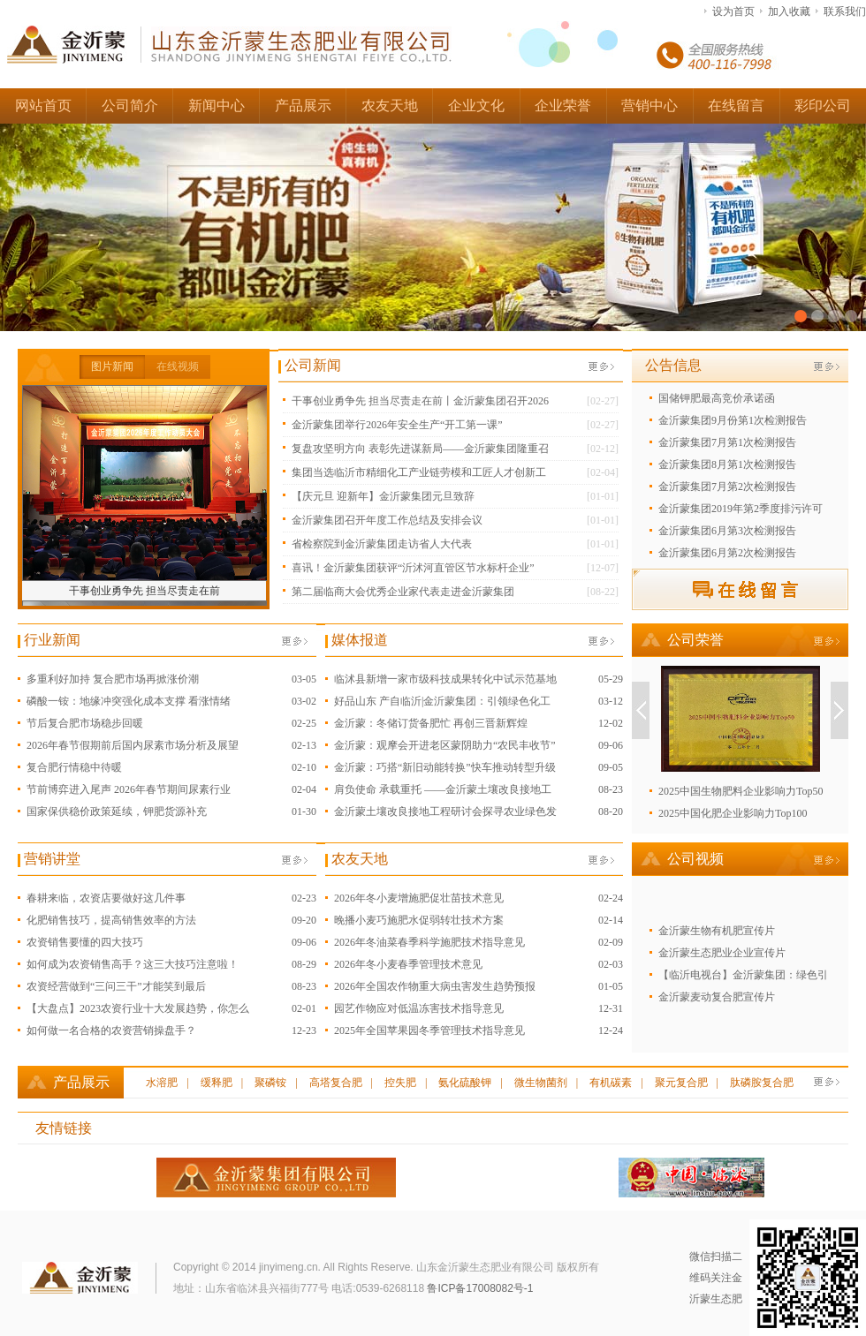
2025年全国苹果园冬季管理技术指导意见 (429, 1030)
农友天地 (389, 105)
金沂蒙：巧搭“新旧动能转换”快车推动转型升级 (445, 767)
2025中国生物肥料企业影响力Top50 (741, 791)
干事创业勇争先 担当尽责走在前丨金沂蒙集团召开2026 (420, 401)
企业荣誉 (563, 105)
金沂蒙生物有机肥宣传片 (716, 931)
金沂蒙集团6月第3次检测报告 (727, 531)
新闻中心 (216, 105)
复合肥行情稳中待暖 (74, 767)
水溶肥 (162, 1082)
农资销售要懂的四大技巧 (85, 942)
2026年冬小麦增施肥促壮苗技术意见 (419, 898)
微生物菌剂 (540, 1082)
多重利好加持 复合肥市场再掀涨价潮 (113, 679)
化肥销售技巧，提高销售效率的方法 (111, 920)
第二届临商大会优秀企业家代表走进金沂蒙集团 (403, 591)
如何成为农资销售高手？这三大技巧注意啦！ (133, 964)
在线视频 (177, 366)
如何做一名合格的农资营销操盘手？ (111, 1030)
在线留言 (736, 105)
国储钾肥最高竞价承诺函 (716, 398)
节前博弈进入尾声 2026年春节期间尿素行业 (129, 789)
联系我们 (845, 11)
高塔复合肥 (335, 1082)
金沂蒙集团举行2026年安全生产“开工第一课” (397, 425)
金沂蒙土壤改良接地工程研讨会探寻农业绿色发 (445, 811)
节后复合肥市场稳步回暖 (85, 723)
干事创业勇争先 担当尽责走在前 (144, 591)
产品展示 (303, 105)
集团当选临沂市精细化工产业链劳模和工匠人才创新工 (419, 472)
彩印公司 (822, 105)
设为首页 (733, 11)
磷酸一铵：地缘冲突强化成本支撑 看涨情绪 (129, 701)
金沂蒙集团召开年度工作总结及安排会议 (387, 520)
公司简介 (130, 105)
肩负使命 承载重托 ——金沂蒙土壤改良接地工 (442, 789)
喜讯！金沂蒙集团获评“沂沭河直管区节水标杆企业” (413, 568)
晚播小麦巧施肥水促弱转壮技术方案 (419, 920)
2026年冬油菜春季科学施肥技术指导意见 (429, 942)
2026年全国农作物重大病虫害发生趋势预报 (435, 986)
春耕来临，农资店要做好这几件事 (106, 898)
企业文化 (476, 105)
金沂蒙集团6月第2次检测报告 (727, 553)
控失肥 (400, 1082)
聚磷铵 (270, 1082)
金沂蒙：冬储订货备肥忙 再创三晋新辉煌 (431, 723)
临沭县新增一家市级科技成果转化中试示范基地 (445, 679)
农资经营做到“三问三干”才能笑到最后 (116, 986)
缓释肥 (216, 1082)
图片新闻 (112, 366)
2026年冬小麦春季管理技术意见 (408, 964)
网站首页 (43, 105)
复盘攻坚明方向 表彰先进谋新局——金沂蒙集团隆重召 (420, 448)
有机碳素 (610, 1082)
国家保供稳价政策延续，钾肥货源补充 (117, 811)
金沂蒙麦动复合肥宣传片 (716, 997)
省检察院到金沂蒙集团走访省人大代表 (382, 544)
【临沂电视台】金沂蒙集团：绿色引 (743, 975)
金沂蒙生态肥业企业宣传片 (722, 953)
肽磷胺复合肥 (762, 1082)
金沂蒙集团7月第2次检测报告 (727, 486)
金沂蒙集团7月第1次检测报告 (727, 442)
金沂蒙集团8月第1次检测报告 (727, 464)
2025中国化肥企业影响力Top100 (733, 813)
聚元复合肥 (681, 1082)
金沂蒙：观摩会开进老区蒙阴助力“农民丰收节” (445, 745)
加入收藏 (789, 11)
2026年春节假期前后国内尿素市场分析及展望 (133, 745)
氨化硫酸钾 (464, 1082)
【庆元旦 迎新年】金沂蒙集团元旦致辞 (383, 496)
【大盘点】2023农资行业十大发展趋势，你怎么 (138, 1008)
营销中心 (649, 105)
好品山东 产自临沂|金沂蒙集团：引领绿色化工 (442, 701)
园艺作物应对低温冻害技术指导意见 (419, 1008)
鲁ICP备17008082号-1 (480, 1288)
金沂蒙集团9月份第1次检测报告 (732, 420)
